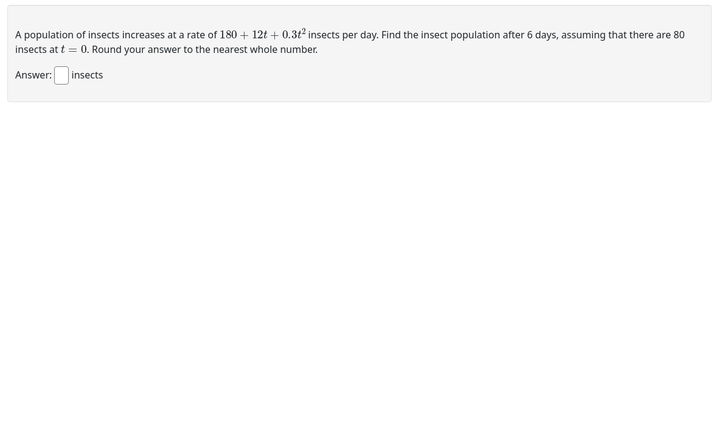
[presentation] (263, 34)
